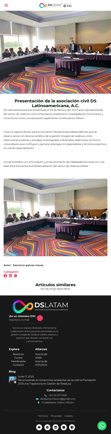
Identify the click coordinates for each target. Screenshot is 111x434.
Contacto (18, 365)
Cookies (69, 416)
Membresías (18, 361)
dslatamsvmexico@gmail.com (57, 398)
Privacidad (56, 416)
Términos (43, 416)
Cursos (18, 357)
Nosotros (18, 354)
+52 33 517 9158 (58, 395)
